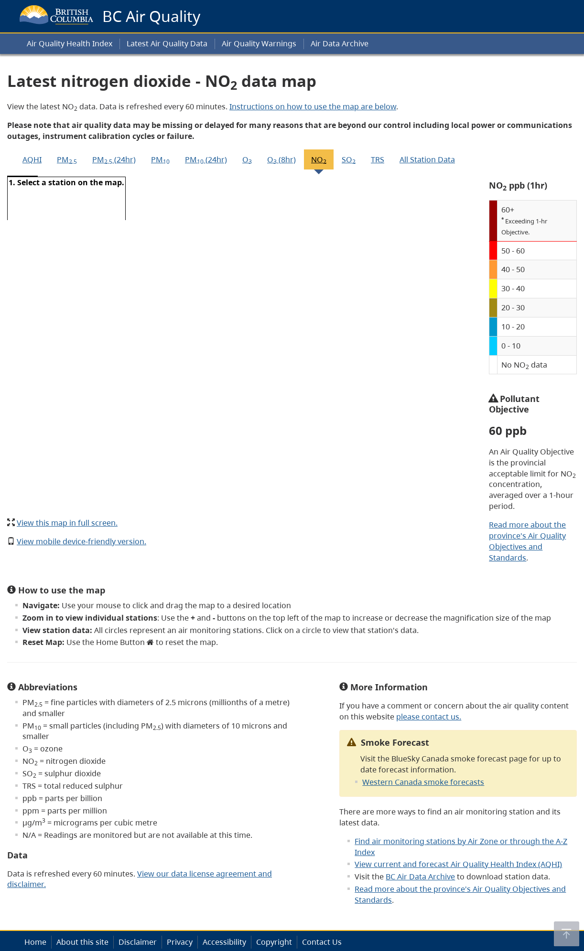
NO (318, 160)
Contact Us (322, 942)
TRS (377, 159)
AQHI (32, 159)
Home (35, 942)
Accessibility (224, 942)
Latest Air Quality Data (167, 43)
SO (349, 160)
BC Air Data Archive (420, 876)
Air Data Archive (339, 43)
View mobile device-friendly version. (81, 541)
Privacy (180, 942)
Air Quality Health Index (69, 43)
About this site (82, 942)
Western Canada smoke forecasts (423, 782)
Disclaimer (138, 942)
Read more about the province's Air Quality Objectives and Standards (527, 541)
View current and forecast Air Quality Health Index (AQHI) (458, 864)
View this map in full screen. (67, 523)
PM (67, 160)
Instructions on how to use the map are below (312, 106)
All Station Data (427, 159)
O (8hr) (281, 160)
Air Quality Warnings (259, 43)
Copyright (274, 942)
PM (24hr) (114, 160)
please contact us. (428, 716)
